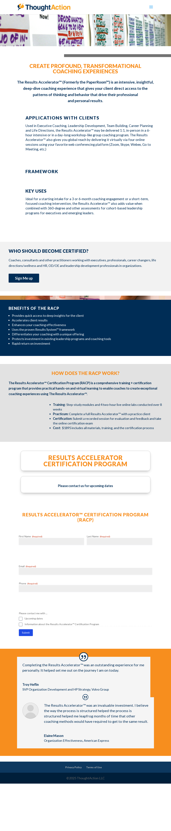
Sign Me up (24, 278)
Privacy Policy (73, 767)
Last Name (98, 536)
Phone (28, 583)
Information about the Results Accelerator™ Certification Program (62, 624)
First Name (30, 536)
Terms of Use (94, 767)
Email (27, 566)
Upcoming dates (34, 618)
